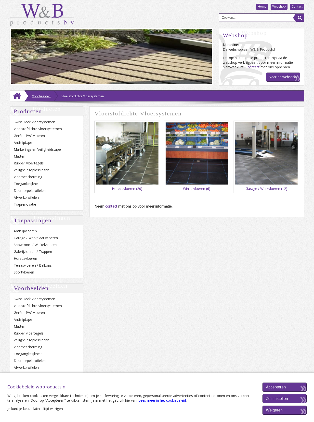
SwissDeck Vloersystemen (34, 122)
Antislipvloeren (25, 231)
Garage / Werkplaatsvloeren (36, 238)
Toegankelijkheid (27, 183)
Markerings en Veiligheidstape (37, 149)
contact (254, 67)
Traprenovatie (25, 204)
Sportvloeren (24, 272)
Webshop (279, 6)
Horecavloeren (25, 258)
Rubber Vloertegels (29, 163)
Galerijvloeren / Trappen (33, 251)
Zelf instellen (277, 399)
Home (262, 6)
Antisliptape (23, 142)
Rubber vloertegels (28, 333)
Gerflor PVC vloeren (29, 135)
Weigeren (274, 410)
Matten (19, 156)
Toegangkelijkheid (28, 353)
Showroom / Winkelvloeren (35, 244)
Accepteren (276, 387)
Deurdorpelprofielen (30, 190)
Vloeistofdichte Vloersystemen (38, 128)
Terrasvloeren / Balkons (33, 265)
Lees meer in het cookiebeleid (162, 400)
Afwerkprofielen (26, 197)
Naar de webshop (283, 76)
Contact (297, 6)
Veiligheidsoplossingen (31, 170)
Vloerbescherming (28, 176)
